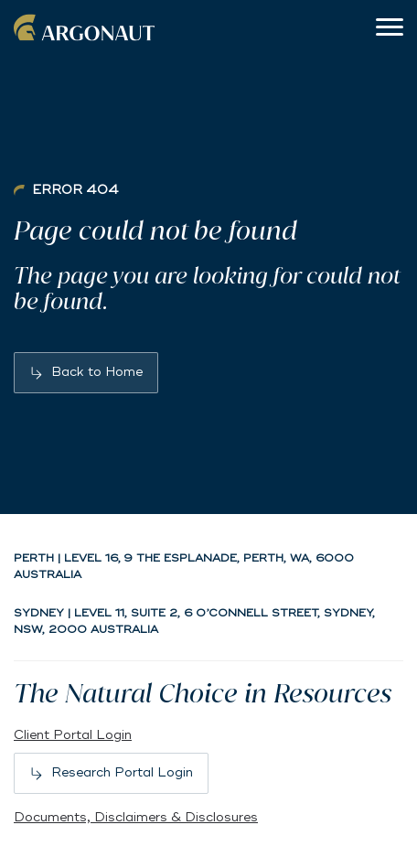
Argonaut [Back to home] (87, 27)
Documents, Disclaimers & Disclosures (136, 817)
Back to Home (97, 372)
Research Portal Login (122, 772)
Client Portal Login (73, 735)
